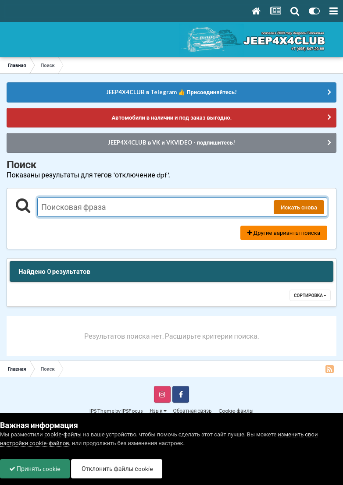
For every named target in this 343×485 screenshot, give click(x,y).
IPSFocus (132, 410)
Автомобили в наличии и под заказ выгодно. (171, 117)
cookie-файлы (63, 434)
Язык (158, 410)
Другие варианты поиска (283, 232)
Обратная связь (192, 410)
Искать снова (299, 207)
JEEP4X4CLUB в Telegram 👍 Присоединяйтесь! (171, 92)
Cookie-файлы (236, 410)
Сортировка (310, 295)
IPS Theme (101, 410)
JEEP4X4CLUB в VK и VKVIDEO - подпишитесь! (171, 142)
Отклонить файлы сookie (116, 468)
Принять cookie (35, 468)
